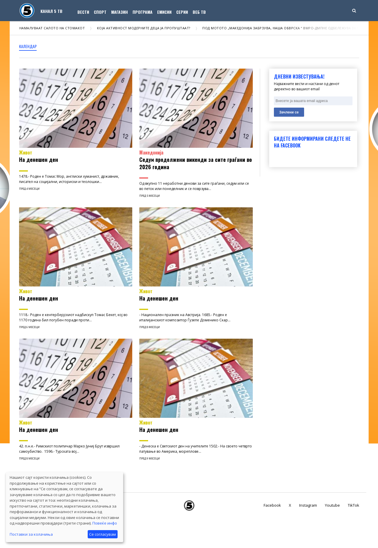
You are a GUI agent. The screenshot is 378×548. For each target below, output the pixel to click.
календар (28, 46)
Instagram (308, 505)
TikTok (353, 505)
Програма (142, 12)
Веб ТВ (199, 12)
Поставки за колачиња (31, 534)
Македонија (151, 152)
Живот (25, 152)
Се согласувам (102, 534)
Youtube (332, 505)
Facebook (272, 505)
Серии (182, 12)
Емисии (164, 12)
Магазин (119, 12)
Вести (83, 12)
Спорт (100, 12)
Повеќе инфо (104, 523)
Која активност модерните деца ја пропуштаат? (146, 28)
